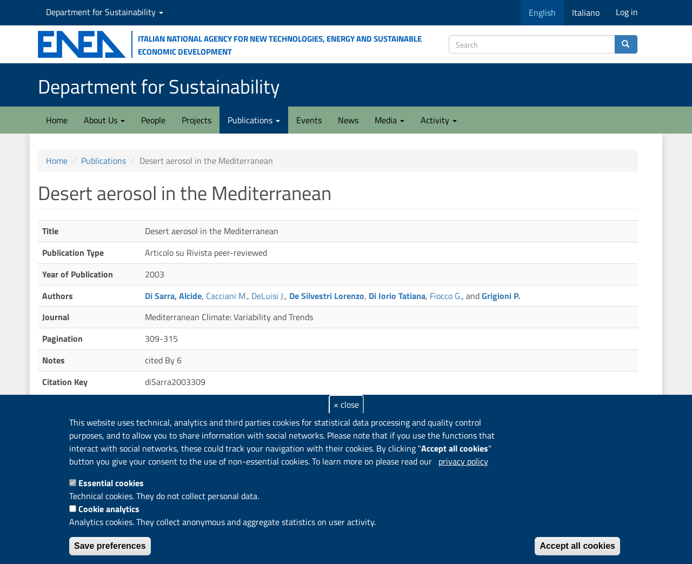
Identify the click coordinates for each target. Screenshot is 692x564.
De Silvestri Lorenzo (326, 295)
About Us (104, 120)
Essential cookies (111, 482)
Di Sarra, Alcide (173, 295)
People (153, 120)
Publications (254, 120)
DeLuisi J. (268, 295)
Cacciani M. (226, 295)
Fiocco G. (446, 295)
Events (309, 120)
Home (57, 120)
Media (389, 120)
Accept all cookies (577, 545)
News (348, 120)
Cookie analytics (108, 508)
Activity (439, 120)
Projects (196, 120)
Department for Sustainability (104, 11)
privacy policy (463, 461)
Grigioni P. (501, 295)
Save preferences (110, 545)
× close (346, 404)
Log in (627, 11)
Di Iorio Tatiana (397, 295)
